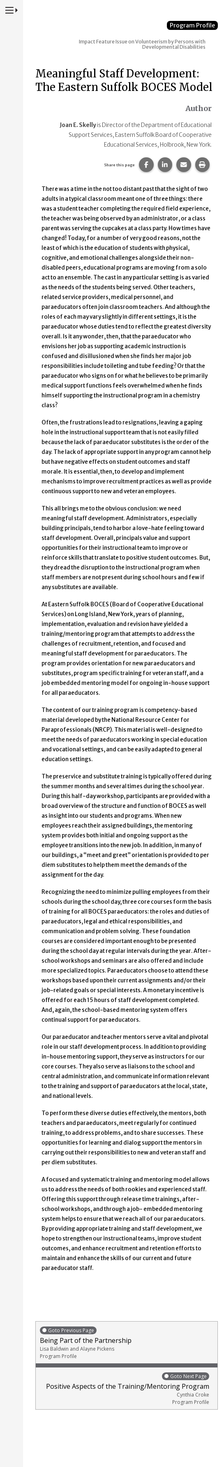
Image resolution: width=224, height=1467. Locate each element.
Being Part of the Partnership (126, 1343)
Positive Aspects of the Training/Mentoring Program (124, 1389)
